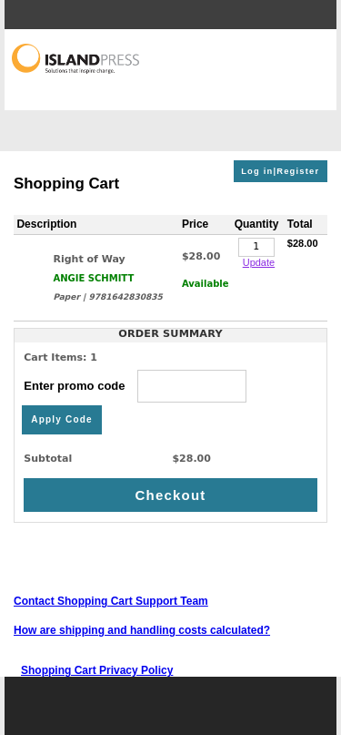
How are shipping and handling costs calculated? (142, 630)
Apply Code (62, 419)
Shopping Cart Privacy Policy (97, 670)
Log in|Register (280, 171)
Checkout (170, 495)
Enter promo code (135, 386)
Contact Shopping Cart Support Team (111, 601)
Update (259, 262)
